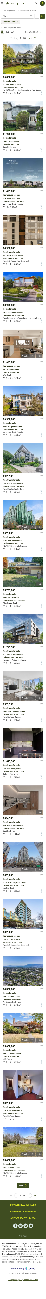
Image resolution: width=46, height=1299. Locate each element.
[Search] (36, 3)
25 (39, 470)
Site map (23, 1236)
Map (7, 31)
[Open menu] (2, 3)
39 (39, 413)
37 (39, 71)
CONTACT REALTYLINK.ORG (23, 1218)
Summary (12, 31)
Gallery (2, 31)
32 (39, 926)
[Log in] (42, 3)
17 (39, 1097)
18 (39, 299)
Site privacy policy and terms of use (23, 1280)
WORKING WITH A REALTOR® (23, 1211)
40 (39, 356)
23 (39, 698)
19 (39, 1040)
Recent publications (33, 32)
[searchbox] (21, 10)
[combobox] (23, 10)
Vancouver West (9, 22)
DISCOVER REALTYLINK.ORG (23, 1205)
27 (39, 584)
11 (39, 812)
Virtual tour (28, 71)
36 (39, 1154)
